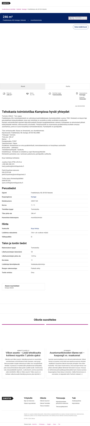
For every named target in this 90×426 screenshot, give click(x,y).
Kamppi (24, 9)
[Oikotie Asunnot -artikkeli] (23, 351)
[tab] (22, 86)
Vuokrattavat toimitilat (8, 9)
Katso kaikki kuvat (81, 27)
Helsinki (18, 9)
